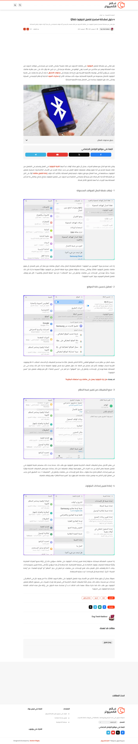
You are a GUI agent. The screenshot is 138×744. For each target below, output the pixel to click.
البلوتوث (90, 65)
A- (24, 29)
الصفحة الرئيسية (110, 15)
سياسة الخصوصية (63, 722)
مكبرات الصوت (53, 76)
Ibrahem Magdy (34, 740)
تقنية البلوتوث (54, 166)
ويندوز (89, 5)
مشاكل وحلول (86, 598)
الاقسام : (122, 722)
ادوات (100, 15)
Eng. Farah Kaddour (105, 29)
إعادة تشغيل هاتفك (40, 173)
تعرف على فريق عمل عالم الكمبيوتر (57, 713)
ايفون (42, 5)
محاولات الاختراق (54, 72)
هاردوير (28, 5)
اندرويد (48, 5)
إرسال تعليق (107, 642)
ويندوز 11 (81, 5)
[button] (104, 607)
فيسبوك (74, 5)
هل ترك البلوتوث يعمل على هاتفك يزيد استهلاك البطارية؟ (86, 379)
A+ (27, 29)
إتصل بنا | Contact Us (62, 717)
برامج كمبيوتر (97, 5)
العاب (54, 5)
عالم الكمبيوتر (105, 740)
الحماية (67, 5)
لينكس (60, 5)
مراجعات (35, 5)
